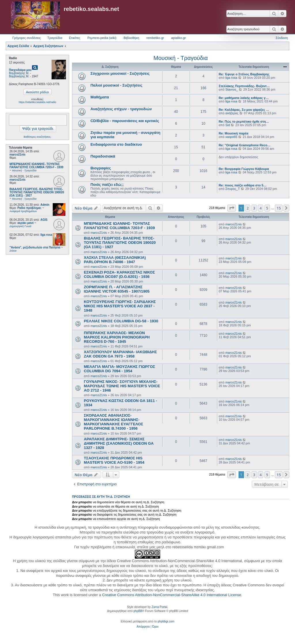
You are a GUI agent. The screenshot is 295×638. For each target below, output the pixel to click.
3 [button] (254, 208)
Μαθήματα (99, 97)
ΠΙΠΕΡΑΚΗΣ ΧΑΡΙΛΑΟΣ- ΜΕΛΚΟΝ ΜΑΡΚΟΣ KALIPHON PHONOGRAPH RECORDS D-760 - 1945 (117, 337)
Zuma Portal (159, 607)
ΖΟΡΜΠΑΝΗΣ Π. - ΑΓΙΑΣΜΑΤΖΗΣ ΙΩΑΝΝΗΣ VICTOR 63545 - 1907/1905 (117, 289)
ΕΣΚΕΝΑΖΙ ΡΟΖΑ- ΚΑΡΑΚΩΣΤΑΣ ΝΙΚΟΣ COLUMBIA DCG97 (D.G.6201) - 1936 (119, 274)
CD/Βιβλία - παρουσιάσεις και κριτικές (124, 121)
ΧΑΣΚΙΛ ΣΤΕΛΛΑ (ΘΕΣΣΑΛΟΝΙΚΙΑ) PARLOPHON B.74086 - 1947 (115, 259)
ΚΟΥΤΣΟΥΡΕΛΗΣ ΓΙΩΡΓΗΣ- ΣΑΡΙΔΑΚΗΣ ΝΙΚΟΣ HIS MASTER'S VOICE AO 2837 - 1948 (120, 306)
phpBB (137, 611)
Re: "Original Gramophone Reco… (245, 145)
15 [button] (279, 208)
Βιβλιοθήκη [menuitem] (131, 38)
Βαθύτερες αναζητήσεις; (37, 136)
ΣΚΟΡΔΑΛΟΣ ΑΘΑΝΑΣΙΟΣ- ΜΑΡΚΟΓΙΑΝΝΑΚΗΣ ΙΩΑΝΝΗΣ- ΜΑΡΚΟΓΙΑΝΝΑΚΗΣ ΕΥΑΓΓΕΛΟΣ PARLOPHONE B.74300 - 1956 (113, 422)
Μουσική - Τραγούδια (181, 58)
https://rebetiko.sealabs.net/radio (37, 102)
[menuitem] (143, 626)
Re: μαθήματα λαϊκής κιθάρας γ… (244, 98)
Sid (227, 125)
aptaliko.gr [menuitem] (178, 38)
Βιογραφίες (100, 168)
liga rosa (46, 234)
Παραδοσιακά (102, 156)
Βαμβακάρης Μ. (19, 73)
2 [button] (248, 208)
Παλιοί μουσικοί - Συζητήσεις (116, 85)
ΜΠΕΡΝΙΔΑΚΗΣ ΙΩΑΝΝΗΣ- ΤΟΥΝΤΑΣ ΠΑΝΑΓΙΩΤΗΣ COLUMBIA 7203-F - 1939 (119, 225)
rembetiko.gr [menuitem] (155, 38)
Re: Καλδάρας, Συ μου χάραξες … (244, 109)
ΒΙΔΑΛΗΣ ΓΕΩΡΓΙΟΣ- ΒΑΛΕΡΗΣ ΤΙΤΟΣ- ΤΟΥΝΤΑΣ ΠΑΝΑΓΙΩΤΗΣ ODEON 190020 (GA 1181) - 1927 (120, 242)
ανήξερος (231, 113)
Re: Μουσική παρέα (233, 133)
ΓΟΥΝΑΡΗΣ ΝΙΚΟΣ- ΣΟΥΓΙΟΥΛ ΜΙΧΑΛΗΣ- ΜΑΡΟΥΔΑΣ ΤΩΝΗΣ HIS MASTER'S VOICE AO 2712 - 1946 (122, 385)
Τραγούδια (54, 38)
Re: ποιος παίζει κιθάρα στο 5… (242, 185)
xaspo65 (231, 137)
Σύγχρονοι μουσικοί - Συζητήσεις (120, 73)
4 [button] (261, 208)
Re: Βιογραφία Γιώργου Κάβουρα (244, 169)
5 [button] (267, 208)
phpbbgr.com (166, 621)
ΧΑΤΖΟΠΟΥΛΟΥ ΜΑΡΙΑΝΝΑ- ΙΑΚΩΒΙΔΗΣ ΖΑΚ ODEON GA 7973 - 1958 (120, 354)
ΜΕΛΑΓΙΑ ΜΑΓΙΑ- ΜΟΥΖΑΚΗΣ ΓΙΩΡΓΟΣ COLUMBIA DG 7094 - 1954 (119, 368)
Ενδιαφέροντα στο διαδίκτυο (116, 144)
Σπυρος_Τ (232, 188)
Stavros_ (231, 89)
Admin (44, 204)
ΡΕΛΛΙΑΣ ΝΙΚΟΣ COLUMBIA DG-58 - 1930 (121, 321)
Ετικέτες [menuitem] (74, 38)
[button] (231, 208)
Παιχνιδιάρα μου (20, 70)
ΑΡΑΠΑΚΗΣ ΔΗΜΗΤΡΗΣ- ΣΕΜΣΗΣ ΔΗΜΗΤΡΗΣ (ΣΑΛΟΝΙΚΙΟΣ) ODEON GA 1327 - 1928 (119, 443)
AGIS (43, 219)
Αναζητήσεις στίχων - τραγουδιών (121, 109)
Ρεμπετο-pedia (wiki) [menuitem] (101, 38)
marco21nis (18, 154)
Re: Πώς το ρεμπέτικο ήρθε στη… (244, 121)
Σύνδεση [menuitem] (282, 38)
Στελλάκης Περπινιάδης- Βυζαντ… (244, 86)
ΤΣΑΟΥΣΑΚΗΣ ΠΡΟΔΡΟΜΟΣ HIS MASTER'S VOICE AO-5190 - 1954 (114, 460)
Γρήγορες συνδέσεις (26, 38)
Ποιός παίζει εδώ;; (107, 184)
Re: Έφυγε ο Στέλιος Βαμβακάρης (244, 74)
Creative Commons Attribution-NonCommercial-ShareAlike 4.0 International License (171, 595)
